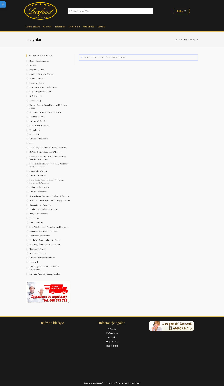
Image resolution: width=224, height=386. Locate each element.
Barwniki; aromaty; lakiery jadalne (44, 274)
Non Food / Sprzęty (37, 253)
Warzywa (33, 65)
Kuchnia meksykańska (38, 138)
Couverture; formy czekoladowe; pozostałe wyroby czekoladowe (48, 157)
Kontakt (101, 26)
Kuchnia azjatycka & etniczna (42, 257)
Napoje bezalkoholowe (39, 61)
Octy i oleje (34, 134)
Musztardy (34, 262)
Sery (31, 143)
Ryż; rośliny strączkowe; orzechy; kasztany (48, 147)
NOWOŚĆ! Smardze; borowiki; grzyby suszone (49, 200)
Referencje (60, 26)
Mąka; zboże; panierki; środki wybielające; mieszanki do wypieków (47, 181)
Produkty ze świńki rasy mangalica (44, 209)
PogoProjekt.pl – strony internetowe (125, 383)
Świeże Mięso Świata (38, 171)
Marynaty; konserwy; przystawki (43, 231)
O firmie (47, 26)
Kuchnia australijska (37, 175)
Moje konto (74, 26)
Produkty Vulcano (37, 116)
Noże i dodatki (35, 96)
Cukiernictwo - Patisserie (40, 205)
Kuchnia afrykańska (37, 121)
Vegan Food (34, 130)
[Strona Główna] (176, 39)
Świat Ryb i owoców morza (41, 74)
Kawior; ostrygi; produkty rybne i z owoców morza (48, 106)
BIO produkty (35, 100)
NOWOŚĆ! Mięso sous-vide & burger (45, 152)
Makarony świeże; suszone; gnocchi (44, 244)
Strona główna (33, 26)
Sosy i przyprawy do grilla (41, 91)
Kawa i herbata (36, 222)
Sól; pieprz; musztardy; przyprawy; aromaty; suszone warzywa (48, 165)
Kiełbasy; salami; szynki (39, 187)
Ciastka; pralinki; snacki (39, 125)
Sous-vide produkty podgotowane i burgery (48, 227)
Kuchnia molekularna (38, 191)
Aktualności (89, 26)
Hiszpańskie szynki (37, 249)
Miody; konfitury (36, 78)
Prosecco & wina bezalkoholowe (43, 87)
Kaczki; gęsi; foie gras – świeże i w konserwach (44, 268)
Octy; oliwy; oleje (36, 69)
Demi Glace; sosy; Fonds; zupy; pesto (45, 112)
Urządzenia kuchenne (38, 213)
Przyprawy (34, 218)
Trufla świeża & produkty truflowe (44, 240)
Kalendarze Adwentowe (39, 235)
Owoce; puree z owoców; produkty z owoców (49, 196)
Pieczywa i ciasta (36, 83)
